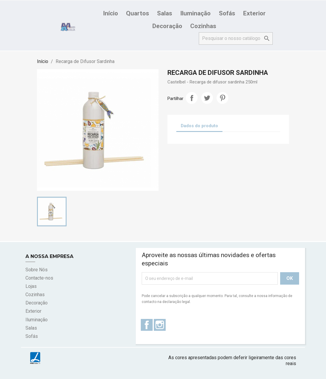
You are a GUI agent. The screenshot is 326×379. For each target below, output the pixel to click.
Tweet (207, 98)
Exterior (254, 13)
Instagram (160, 325)
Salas (164, 13)
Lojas (31, 286)
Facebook (147, 325)
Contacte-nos (39, 278)
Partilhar (192, 98)
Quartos (137, 13)
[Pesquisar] (236, 38)
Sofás (227, 13)
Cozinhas (203, 26)
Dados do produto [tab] (199, 125)
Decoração (167, 26)
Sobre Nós (36, 269)
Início (110, 13)
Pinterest (222, 98)
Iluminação (195, 13)
